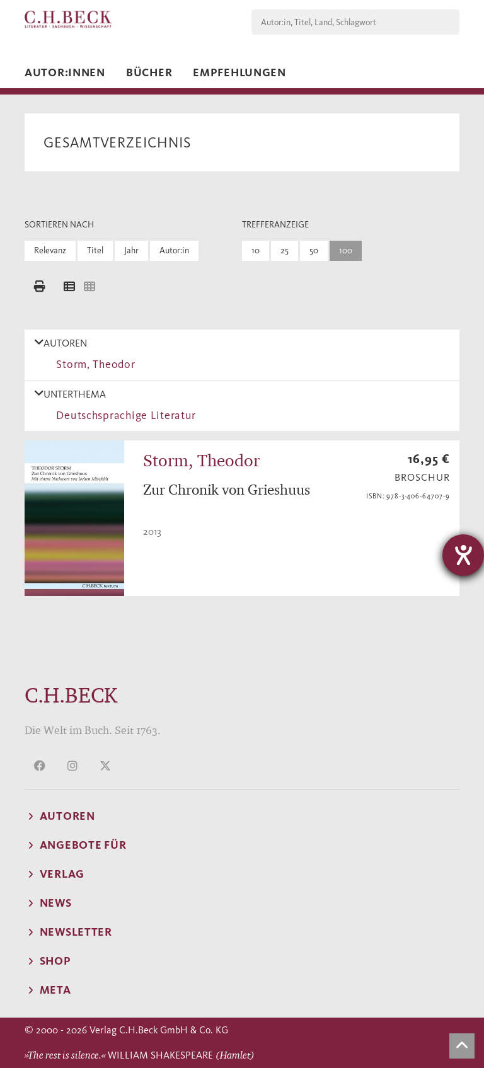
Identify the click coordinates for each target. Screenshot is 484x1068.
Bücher (149, 72)
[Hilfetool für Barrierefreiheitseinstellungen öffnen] (463, 555)
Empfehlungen (239, 72)
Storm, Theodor (92, 364)
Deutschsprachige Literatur (123, 415)
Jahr (131, 250)
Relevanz (50, 250)
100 (345, 250)
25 (284, 250)
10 (255, 250)
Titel (95, 250)
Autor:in (174, 250)
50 (313, 250)
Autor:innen (65, 72)
